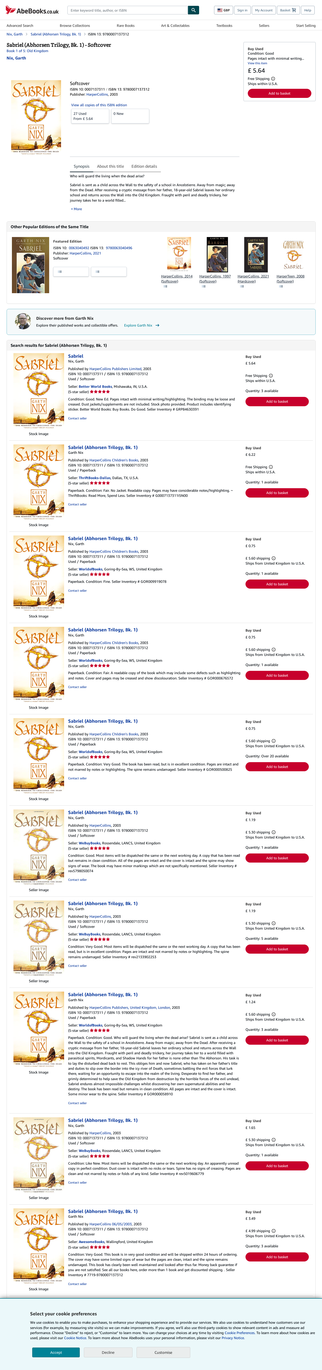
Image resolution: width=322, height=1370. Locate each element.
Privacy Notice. (233, 1338)
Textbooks (224, 25)
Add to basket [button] (279, 93)
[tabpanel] (154, 192)
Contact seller (77, 418)
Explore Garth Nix (142, 325)
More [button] (78, 209)
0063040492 (79, 248)
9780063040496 (119, 248)
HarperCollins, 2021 (85, 253)
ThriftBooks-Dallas (94, 478)
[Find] (193, 10)
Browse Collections (75, 25)
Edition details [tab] (144, 166)
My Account (264, 10)
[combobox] (127, 10)
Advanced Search (20, 25)
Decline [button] (108, 1352)
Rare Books (126, 25)
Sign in (242, 10)
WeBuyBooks (89, 843)
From (90, 116)
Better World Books (95, 386)
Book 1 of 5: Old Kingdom (27, 51)
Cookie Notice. (75, 1338)
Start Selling (306, 25)
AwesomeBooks (91, 1241)
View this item (257, 63)
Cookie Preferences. (240, 1333)
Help (307, 10)
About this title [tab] (110, 166)
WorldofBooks (90, 569)
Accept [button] (56, 1352)
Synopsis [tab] (81, 166)
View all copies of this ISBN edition (99, 105)
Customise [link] (163, 1352)
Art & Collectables (175, 25)
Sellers (264, 25)
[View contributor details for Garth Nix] (16, 57)
